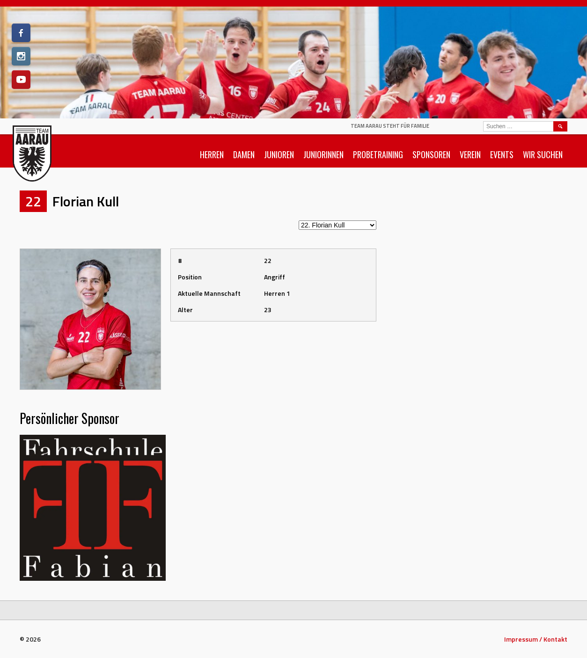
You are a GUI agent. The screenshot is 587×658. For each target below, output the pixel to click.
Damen (244, 154)
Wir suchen (543, 154)
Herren (212, 154)
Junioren (279, 154)
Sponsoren (431, 154)
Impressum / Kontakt (535, 639)
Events (502, 154)
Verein (470, 154)
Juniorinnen (323, 154)
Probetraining (378, 154)
